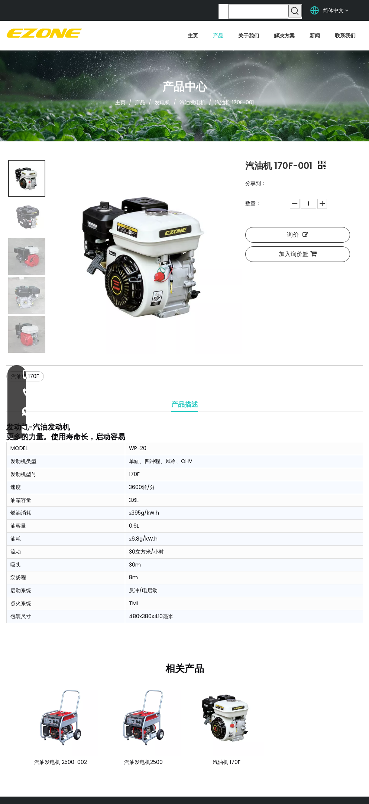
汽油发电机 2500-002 (60, 762)
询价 (297, 234)
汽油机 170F (226, 762)
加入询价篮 (298, 254)
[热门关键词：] (295, 10)
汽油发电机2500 (143, 762)
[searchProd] (258, 11)
